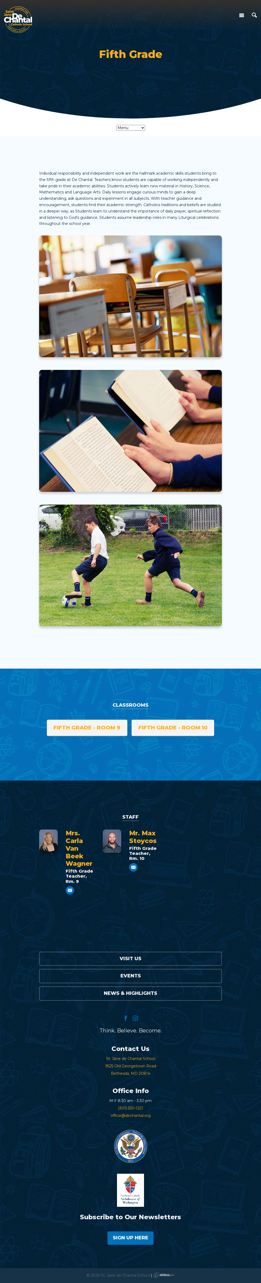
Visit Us (130, 959)
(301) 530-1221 (130, 1108)
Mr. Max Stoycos (143, 837)
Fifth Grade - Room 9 (86, 727)
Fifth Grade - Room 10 (173, 727)
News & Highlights (130, 993)
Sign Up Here (130, 1238)
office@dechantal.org (131, 1115)
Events (130, 976)
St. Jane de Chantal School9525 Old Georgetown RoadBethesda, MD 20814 (130, 1066)
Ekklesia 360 (163, 1275)
